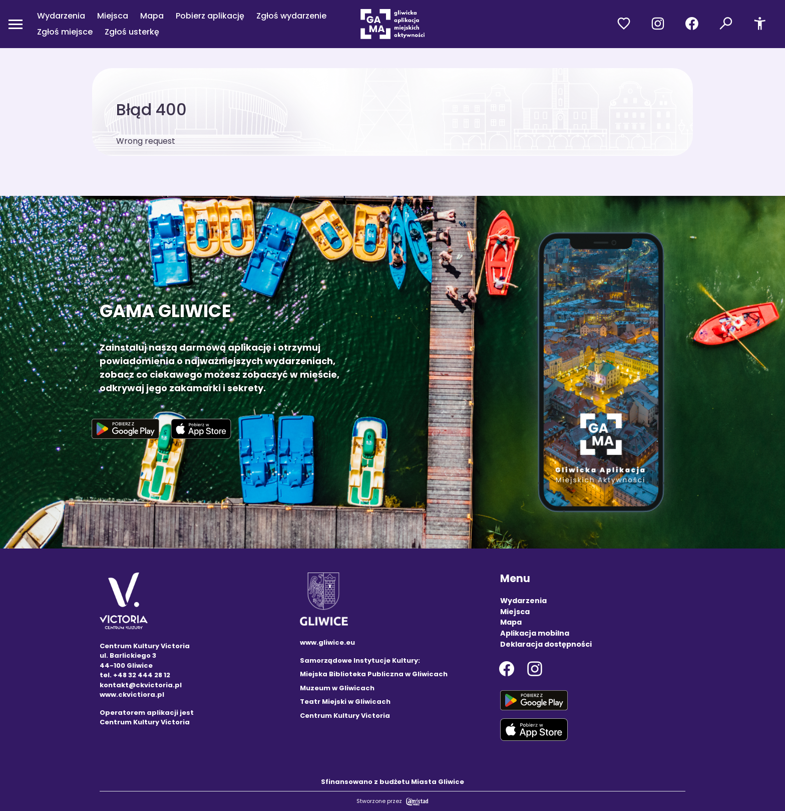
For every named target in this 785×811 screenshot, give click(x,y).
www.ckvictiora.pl (132, 694)
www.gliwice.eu (327, 642)
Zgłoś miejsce (65, 32)
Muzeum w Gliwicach (337, 688)
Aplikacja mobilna (534, 633)
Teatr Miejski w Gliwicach (345, 701)
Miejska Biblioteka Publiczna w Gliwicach (374, 674)
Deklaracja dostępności (546, 644)
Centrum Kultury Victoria (345, 715)
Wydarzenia (61, 16)
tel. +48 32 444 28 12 (135, 675)
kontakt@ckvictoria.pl (141, 685)
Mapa (152, 16)
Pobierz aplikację (210, 16)
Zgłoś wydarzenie (291, 16)
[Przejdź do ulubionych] (624, 24)
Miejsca (112, 16)
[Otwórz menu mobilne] (15, 24)
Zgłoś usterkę (132, 32)
